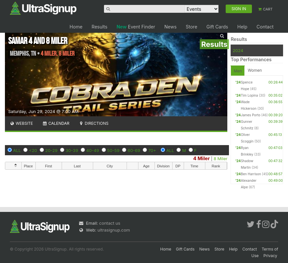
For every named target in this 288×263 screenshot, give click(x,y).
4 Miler (201, 158)
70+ (152, 150)
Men (238, 70)
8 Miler (220, 158)
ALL (17, 150)
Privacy (270, 255)
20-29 (51, 150)
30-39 (72, 150)
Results (99, 26)
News (170, 26)
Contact (265, 26)
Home (76, 26)
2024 (238, 50)
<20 (33, 150)
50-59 (113, 150)
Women (255, 70)
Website (21, 123)
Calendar (56, 123)
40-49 (92, 150)
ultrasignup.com (113, 230)
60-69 (134, 150)
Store (191, 26)
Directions (93, 123)
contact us (109, 223)
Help (242, 26)
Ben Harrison (251, 174)
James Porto (250, 115)
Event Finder (135, 26)
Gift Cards (217, 26)
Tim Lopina (249, 95)
